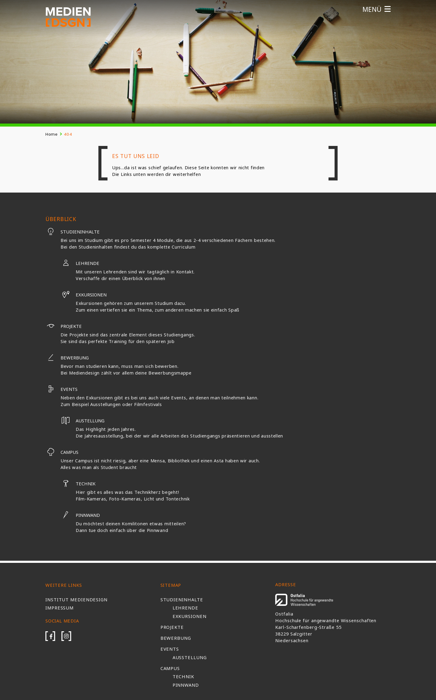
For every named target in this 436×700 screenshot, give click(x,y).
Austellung (82, 421)
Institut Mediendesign (76, 599)
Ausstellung (190, 657)
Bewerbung (67, 358)
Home (51, 134)
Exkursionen (84, 295)
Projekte (63, 326)
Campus (61, 452)
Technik (78, 483)
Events (61, 389)
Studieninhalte (72, 232)
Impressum (59, 608)
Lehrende (80, 263)
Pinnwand (80, 515)
